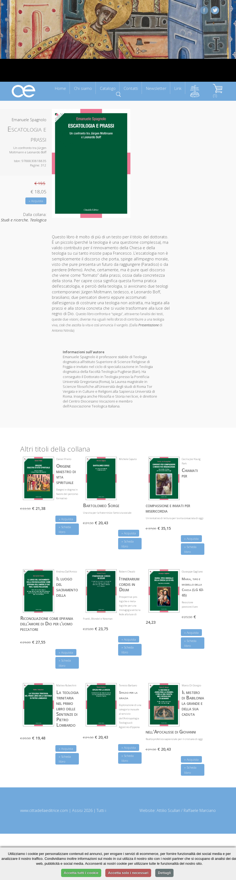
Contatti (131, 88)
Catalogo (108, 88)
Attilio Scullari (168, 810)
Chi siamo (83, 88)
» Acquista (36, 201)
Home (60, 88)
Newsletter (156, 88)
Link (177, 88)
